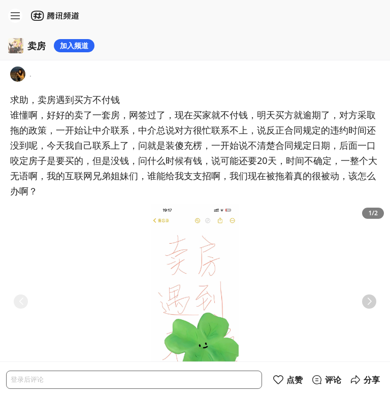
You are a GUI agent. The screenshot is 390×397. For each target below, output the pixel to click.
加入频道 (74, 45)
